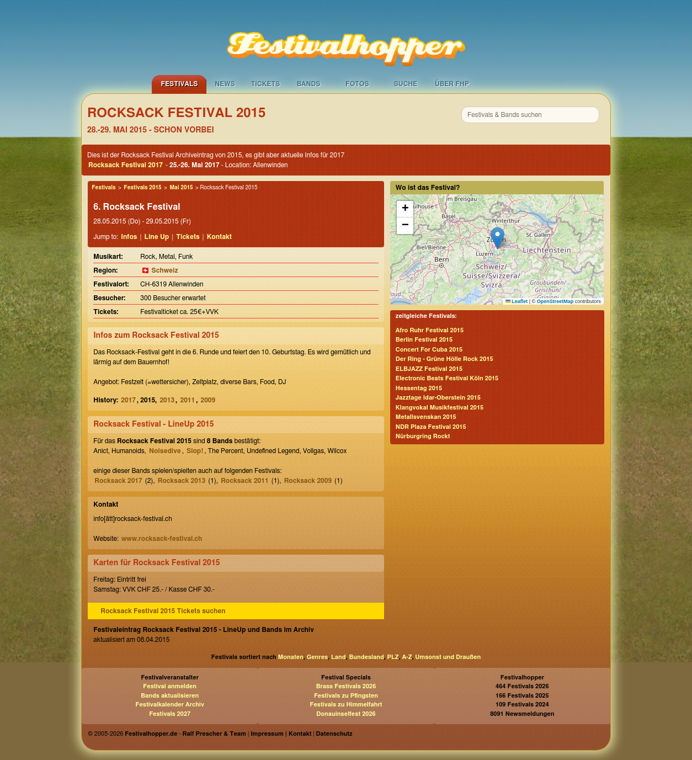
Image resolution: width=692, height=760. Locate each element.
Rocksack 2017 (118, 480)
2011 (187, 400)
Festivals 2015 (142, 187)
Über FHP (452, 84)
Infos (129, 236)
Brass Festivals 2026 (346, 686)
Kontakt (219, 236)
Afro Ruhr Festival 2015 (430, 330)
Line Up (157, 236)
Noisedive (165, 451)
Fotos (357, 84)
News (225, 84)
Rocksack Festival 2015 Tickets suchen (162, 611)
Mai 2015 (181, 187)
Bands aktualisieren (170, 696)
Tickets (265, 84)
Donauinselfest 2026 (345, 714)
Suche (406, 84)
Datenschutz (334, 734)
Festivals (179, 84)
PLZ (393, 657)
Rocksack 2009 (308, 480)
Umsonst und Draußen (448, 657)
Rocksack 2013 (181, 480)
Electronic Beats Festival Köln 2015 (447, 378)
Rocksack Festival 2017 (125, 165)
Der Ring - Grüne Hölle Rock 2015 (444, 359)
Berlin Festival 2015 (424, 340)
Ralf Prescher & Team (214, 734)
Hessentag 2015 (419, 388)
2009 (208, 400)
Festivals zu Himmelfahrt (346, 704)
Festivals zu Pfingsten (346, 696)
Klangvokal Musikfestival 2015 (439, 408)
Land (338, 657)
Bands (309, 84)
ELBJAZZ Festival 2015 (429, 369)
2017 (128, 400)
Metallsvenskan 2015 (426, 417)
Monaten (291, 657)
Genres (317, 657)
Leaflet (516, 301)
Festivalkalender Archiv (169, 704)
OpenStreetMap (555, 301)
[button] (497, 238)
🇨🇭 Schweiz (159, 270)
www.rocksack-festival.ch (161, 538)
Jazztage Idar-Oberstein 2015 (438, 398)
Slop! (195, 451)
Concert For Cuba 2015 (429, 350)
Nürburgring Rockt (423, 436)
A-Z (407, 657)
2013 (166, 400)
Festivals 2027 (169, 714)
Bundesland (366, 657)
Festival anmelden (169, 686)
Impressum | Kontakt (281, 734)
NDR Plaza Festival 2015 (431, 427)
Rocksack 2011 (244, 480)
